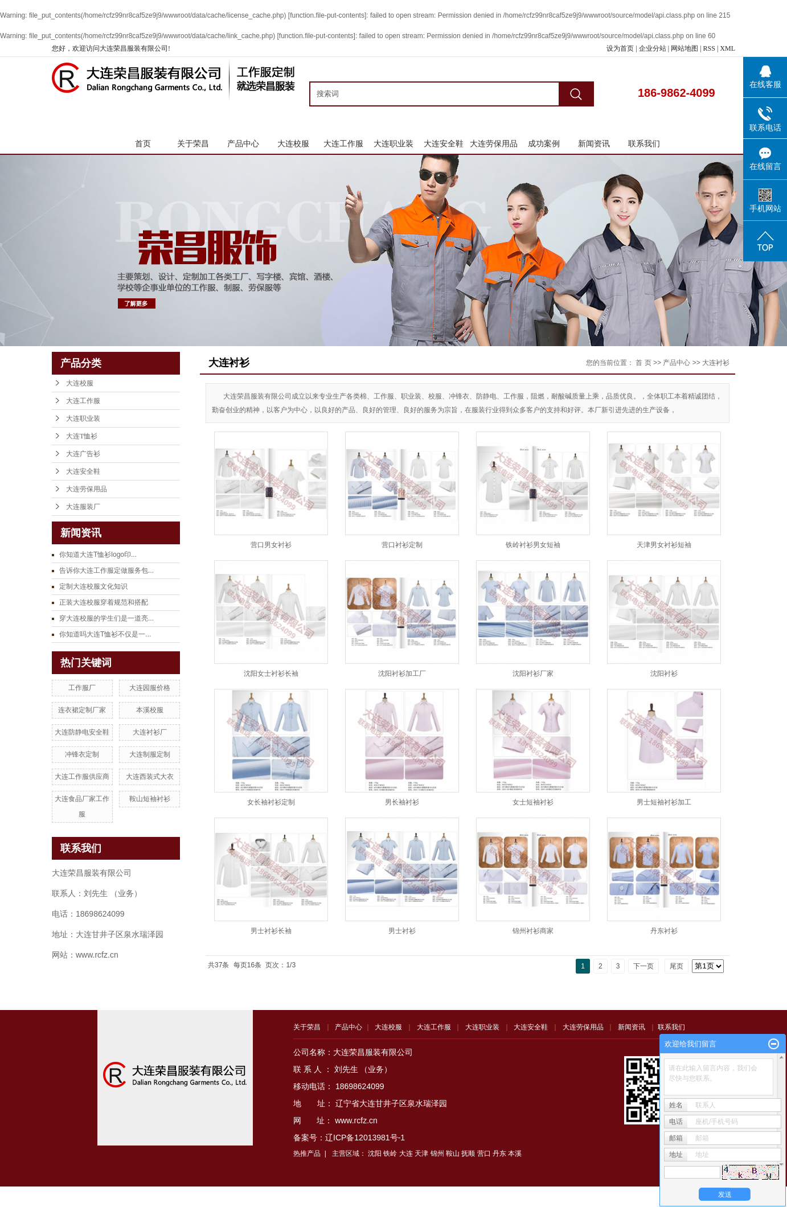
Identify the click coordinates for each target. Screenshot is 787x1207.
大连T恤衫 (81, 436)
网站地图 (685, 48)
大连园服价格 (149, 688)
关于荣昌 (193, 143)
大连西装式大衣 (150, 777)
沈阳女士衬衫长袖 (271, 674)
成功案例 (544, 143)
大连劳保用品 (494, 143)
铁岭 (390, 1153)
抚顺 (468, 1153)
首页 (143, 143)
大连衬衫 (715, 363)
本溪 (515, 1153)
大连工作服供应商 (82, 777)
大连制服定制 (149, 754)
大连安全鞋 (444, 143)
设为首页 (620, 48)
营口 (484, 1153)
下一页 (643, 966)
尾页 (676, 966)
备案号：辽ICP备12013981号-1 (349, 1137)
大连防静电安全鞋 (82, 732)
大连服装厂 (83, 507)
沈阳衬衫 (664, 674)
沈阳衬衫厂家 (533, 674)
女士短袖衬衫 (533, 802)
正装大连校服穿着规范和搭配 (103, 602)
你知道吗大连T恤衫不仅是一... (105, 634)
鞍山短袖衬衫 (149, 799)
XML (727, 48)
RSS (709, 48)
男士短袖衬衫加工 (664, 802)
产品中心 (243, 143)
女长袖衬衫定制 (271, 802)
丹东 (499, 1153)
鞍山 (453, 1153)
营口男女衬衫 (271, 545)
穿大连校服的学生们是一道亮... (106, 618)
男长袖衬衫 (402, 802)
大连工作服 (343, 143)
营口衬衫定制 (402, 545)
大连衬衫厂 (150, 732)
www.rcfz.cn (356, 1120)
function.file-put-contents (327, 15)
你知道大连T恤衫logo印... (98, 555)
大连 (406, 1153)
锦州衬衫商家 (533, 931)
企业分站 (652, 48)
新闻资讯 (594, 143)
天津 (421, 1153)
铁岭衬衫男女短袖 (533, 545)
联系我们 (644, 143)
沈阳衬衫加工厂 (402, 674)
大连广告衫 (83, 454)
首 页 (643, 363)
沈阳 (375, 1153)
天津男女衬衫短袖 (664, 545)
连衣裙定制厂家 (82, 710)
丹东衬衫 (664, 931)
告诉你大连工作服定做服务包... (106, 570)
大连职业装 (393, 143)
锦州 (437, 1153)
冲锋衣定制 (82, 754)
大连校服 (293, 143)
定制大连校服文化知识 (93, 586)
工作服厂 (82, 688)
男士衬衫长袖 (271, 931)
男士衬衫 (402, 931)
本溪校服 (149, 710)
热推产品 (307, 1153)
